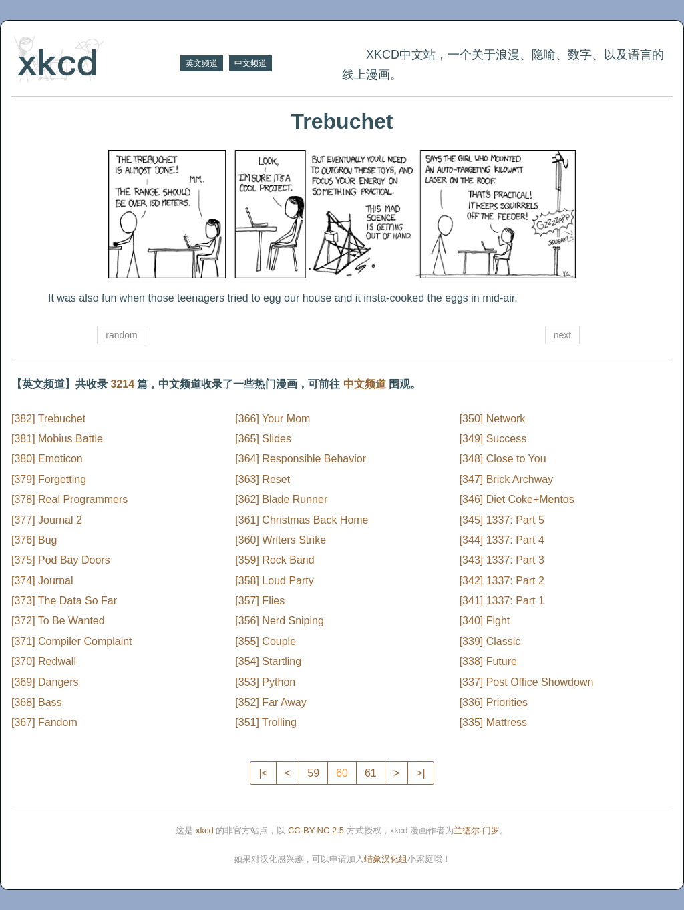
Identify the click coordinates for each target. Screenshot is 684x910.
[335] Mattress (493, 722)
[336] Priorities (494, 702)
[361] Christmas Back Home (301, 520)
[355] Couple (265, 641)
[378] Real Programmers (69, 499)
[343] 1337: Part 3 (502, 560)
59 (313, 773)
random (121, 335)
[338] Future (488, 661)
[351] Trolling (266, 722)
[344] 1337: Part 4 (502, 540)
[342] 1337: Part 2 (502, 580)
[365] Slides (263, 438)
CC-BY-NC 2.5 (316, 830)
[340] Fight (485, 620)
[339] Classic (490, 641)
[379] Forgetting (48, 479)
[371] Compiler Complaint (71, 641)
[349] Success (493, 438)
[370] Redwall (43, 661)
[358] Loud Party (274, 580)
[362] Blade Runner (281, 499)
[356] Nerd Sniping (279, 620)
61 (371, 773)
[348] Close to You (503, 458)
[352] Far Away (270, 702)
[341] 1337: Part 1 (502, 600)
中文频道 (250, 63)
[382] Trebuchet (48, 418)
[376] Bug (34, 540)
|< (263, 773)
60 (342, 773)
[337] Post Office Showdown (527, 682)
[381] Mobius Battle (57, 438)
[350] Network (493, 418)
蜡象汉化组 (385, 859)
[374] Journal (42, 580)
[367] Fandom (44, 722)
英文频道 (202, 63)
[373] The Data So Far (64, 600)
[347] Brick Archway (507, 479)
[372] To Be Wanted (58, 620)
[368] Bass (36, 702)
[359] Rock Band (274, 560)
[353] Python (265, 682)
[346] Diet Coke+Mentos (517, 499)
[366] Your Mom (272, 418)
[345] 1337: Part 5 (502, 520)
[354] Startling (268, 661)
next (562, 335)
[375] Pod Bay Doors (60, 560)
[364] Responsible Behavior (300, 458)
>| (420, 773)
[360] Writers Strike (280, 540)
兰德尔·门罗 (477, 830)
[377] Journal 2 (46, 520)
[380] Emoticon (47, 458)
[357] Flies (260, 600)
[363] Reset (262, 479)
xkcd (205, 830)
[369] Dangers (45, 682)
